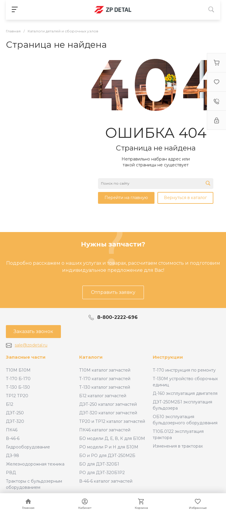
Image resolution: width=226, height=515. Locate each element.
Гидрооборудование (28, 447)
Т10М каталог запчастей (104, 370)
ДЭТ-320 (15, 421)
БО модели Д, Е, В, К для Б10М (112, 438)
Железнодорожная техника (35, 464)
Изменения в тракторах (178, 446)
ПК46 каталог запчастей (104, 430)
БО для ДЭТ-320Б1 (99, 464)
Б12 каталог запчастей (102, 395)
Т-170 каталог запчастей (104, 378)
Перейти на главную (126, 197)
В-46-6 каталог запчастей (105, 481)
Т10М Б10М (18, 370)
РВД (11, 472)
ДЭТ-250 (15, 412)
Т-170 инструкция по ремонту (184, 370)
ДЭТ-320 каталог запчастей (108, 412)
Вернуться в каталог (185, 197)
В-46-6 (12, 438)
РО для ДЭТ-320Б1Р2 (102, 472)
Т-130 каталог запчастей (104, 387)
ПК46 (11, 430)
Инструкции (168, 357)
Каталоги (91, 357)
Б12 (9, 404)
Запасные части (26, 357)
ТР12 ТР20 (17, 395)
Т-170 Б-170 (18, 378)
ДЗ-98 (12, 455)
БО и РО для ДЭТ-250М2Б (107, 455)
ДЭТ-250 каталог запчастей (108, 404)
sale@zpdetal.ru (31, 345)
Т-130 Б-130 (18, 387)
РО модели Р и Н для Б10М (108, 447)
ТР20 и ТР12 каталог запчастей (112, 421)
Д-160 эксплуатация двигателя (185, 393)
